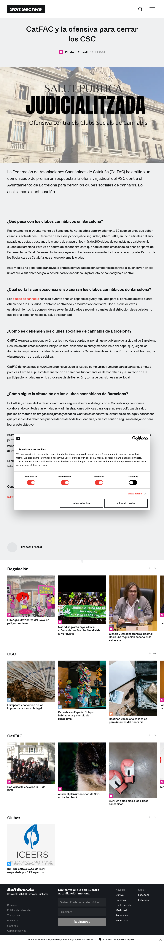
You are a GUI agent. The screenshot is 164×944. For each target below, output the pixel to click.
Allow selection (81, 503)
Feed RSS (12, 926)
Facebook (143, 895)
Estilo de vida (123, 905)
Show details (135, 493)
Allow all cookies (126, 503)
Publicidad (13, 920)
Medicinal (121, 910)
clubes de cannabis (26, 298)
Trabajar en (13, 915)
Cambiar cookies (16, 931)
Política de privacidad (19, 910)
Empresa (121, 900)
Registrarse (82, 921)
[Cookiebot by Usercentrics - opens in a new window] (134, 438)
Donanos (12, 905)
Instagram (144, 900)
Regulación (18, 569)
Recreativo (122, 915)
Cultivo (120, 895)
